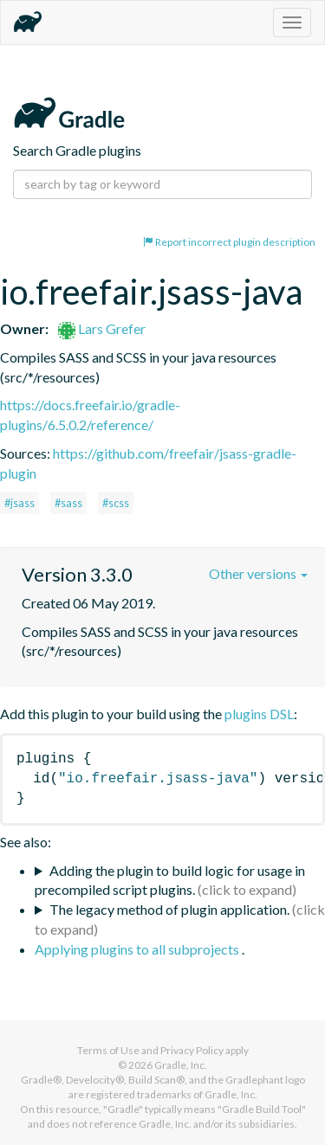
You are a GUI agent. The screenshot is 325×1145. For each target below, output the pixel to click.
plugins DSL (259, 713)
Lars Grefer (102, 328)
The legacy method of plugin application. (169, 909)
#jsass (19, 503)
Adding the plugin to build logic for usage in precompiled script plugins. (170, 880)
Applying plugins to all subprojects (138, 949)
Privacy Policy (192, 1050)
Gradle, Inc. (180, 1064)
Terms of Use (108, 1050)
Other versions (258, 573)
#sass (68, 503)
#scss (115, 503)
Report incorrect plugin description (229, 241)
